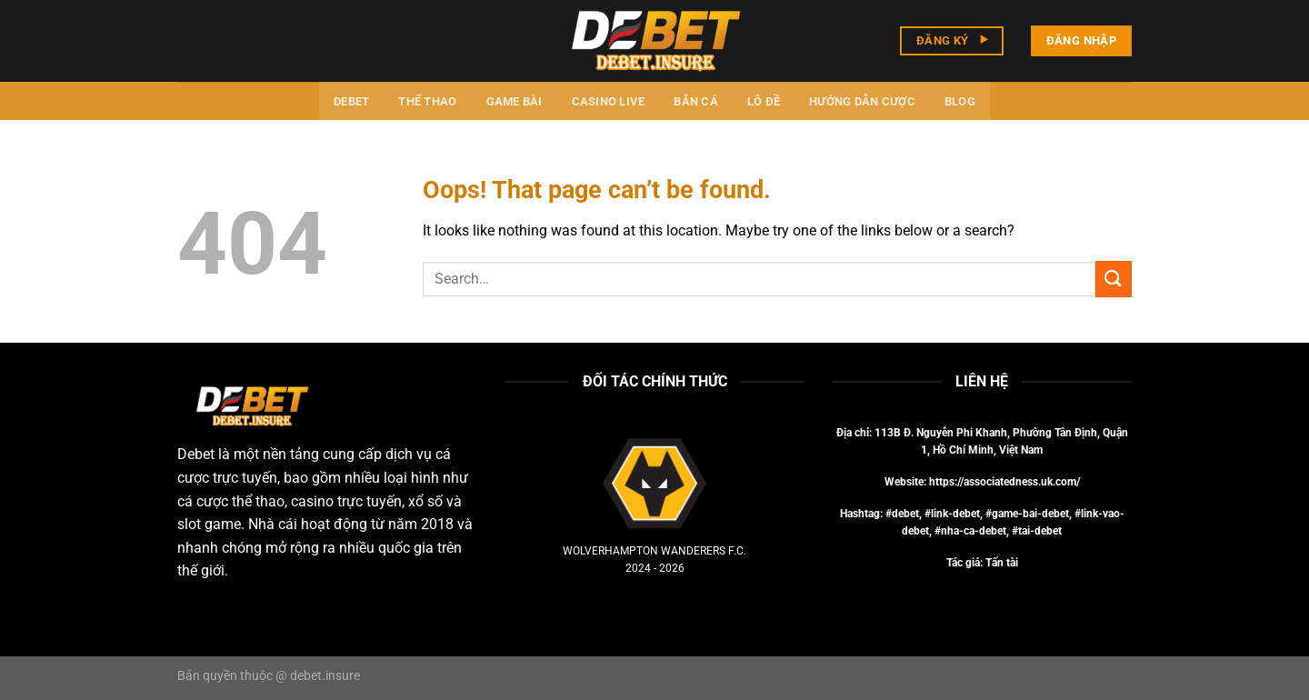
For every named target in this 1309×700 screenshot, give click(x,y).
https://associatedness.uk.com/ (1004, 481)
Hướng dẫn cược (862, 101)
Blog (959, 101)
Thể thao (427, 101)
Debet (351, 101)
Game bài (514, 101)
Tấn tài (1001, 562)
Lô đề (763, 101)
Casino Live (608, 101)
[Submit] (1113, 278)
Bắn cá (696, 101)
